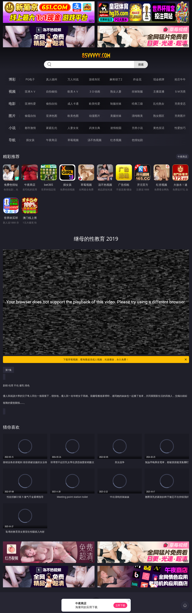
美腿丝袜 (115, 116)
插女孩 (30, 140)
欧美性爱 (94, 104)
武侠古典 (94, 128)
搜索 (141, 64)
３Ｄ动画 (94, 91)
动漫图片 (94, 116)
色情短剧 (137, 140)
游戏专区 (94, 79)
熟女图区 (158, 116)
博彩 (12, 79)
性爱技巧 (180, 128)
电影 (12, 103)
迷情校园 (115, 128)
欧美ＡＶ (73, 91)
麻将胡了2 (116, 79)
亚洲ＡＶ (30, 91)
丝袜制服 (137, 91)
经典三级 (137, 104)
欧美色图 (73, 116)
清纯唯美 (137, 116)
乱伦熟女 (158, 104)
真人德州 (51, 79)
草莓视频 (73, 140)
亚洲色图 (51, 116)
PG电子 (30, 79)
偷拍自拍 (51, 104)
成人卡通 (73, 104)
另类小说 (137, 128)
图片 (12, 115)
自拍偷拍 (51, 91)
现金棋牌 (158, 79)
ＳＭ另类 (180, 91)
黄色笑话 (158, 128)
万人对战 (73, 79)
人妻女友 (73, 128)
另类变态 (180, 104)
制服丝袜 (115, 104)
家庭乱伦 (51, 128)
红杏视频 (115, 140)
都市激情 (30, 128)
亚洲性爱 (30, 104)
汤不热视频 (94, 140)
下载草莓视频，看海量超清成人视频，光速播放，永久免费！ (125, 359)
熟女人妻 (115, 91)
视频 (12, 91)
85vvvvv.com (96, 55)
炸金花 (137, 79)
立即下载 (120, 605)
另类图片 (180, 116)
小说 (12, 127)
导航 (12, 140)
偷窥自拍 (30, 116)
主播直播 (158, 91)
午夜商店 (51, 140)
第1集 (8, 369)
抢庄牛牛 (180, 79)
